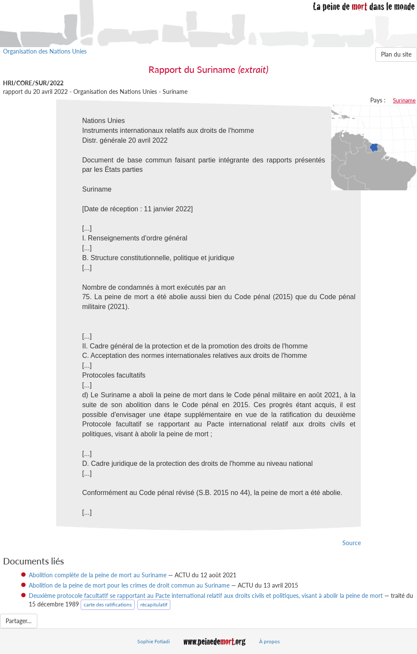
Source (351, 542)
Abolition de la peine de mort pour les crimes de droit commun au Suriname (129, 585)
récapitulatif (153, 604)
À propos (269, 641)
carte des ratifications (108, 604)
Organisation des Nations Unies (45, 51)
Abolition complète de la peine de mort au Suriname (97, 575)
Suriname (404, 100)
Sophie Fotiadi (153, 641)
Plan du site (396, 54)
